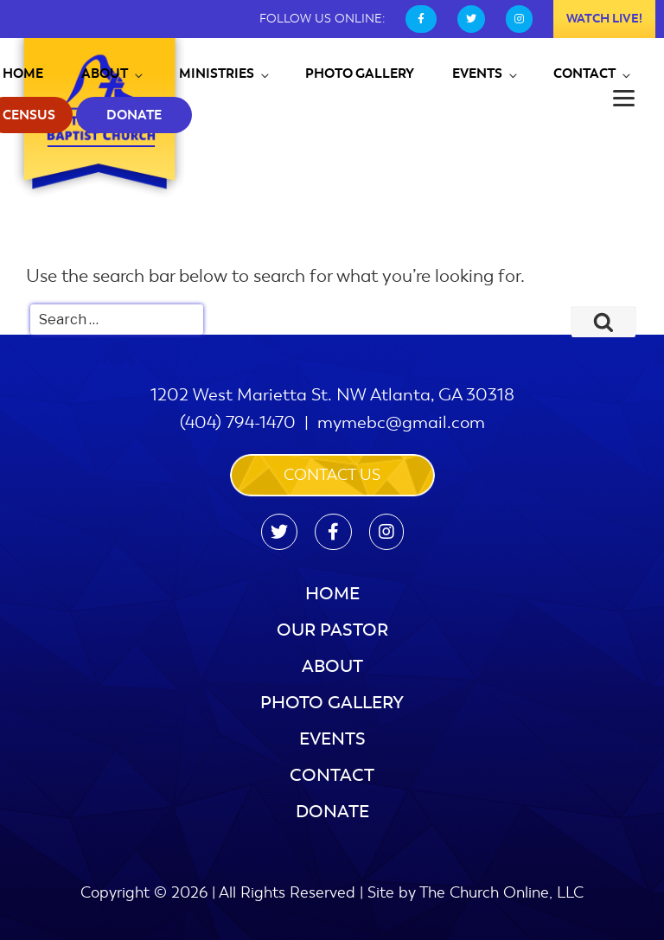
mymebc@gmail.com (401, 422)
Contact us (332, 474)
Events (486, 73)
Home (332, 593)
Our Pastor (332, 630)
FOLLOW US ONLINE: (322, 18)
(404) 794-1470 (238, 422)
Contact (593, 73)
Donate (134, 115)
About (113, 73)
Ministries (225, 73)
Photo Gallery (359, 73)
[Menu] (624, 97)
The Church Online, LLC (501, 892)
